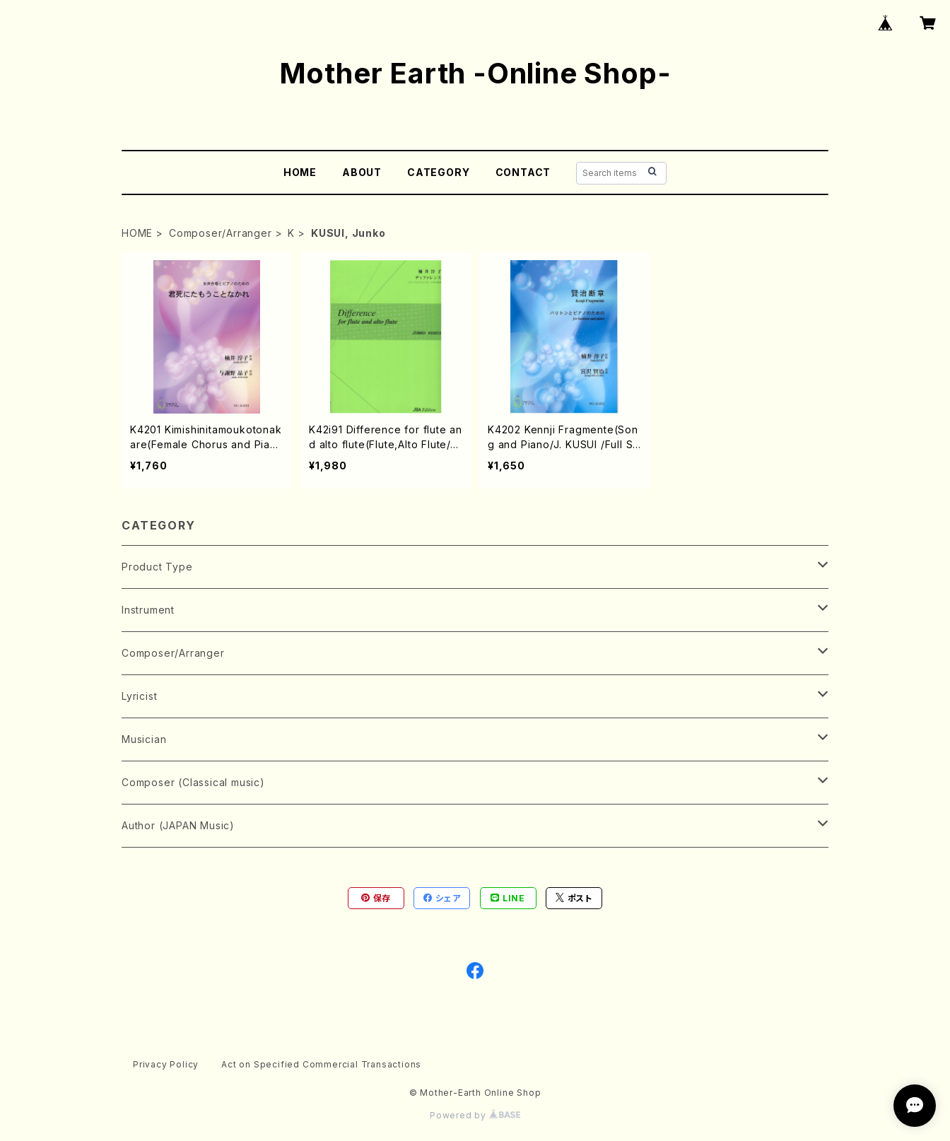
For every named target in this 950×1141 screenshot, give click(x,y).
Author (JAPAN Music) (178, 825)
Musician (144, 739)
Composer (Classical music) (193, 782)
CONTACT (523, 172)
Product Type (157, 567)
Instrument (148, 610)
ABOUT (362, 172)
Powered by (475, 1115)
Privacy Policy (166, 1064)
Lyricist (139, 696)
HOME (300, 172)
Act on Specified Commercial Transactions (321, 1064)
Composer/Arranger (220, 233)
